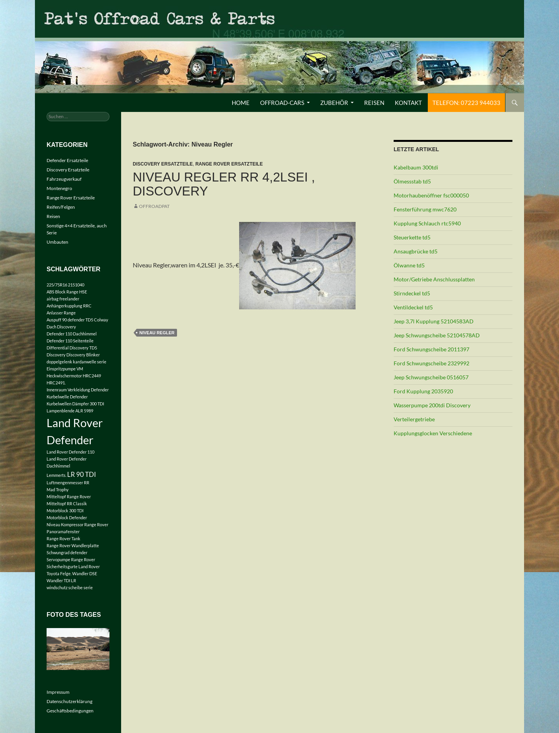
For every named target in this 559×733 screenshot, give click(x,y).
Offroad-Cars (282, 102)
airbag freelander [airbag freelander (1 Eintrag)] (63, 298)
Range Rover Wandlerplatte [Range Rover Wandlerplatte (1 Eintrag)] (73, 545)
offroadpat (154, 206)
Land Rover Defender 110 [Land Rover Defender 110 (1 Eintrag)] (70, 451)
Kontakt (408, 102)
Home (241, 102)
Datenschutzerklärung (69, 701)
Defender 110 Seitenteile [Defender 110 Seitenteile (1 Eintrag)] (70, 340)
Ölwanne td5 (409, 265)
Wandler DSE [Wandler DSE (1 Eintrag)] (84, 573)
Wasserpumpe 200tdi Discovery (432, 405)
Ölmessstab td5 (412, 181)
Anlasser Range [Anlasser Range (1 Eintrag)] (61, 312)
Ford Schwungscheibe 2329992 (431, 363)
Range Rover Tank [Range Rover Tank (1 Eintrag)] (63, 538)
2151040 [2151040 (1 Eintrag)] (76, 284)
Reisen (374, 102)
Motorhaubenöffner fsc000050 (431, 195)
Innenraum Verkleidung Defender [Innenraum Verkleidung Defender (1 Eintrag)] (78, 389)
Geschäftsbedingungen (70, 711)
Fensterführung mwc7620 (425, 209)
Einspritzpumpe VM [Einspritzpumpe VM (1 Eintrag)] (65, 368)
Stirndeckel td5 (412, 293)
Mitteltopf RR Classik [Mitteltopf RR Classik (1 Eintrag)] (67, 503)
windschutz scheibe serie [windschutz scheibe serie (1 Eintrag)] (70, 587)
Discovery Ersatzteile (163, 164)
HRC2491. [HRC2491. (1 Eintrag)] (56, 382)
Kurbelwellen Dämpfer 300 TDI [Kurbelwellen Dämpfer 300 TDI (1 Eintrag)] (75, 403)
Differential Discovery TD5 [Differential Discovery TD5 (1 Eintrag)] (72, 347)
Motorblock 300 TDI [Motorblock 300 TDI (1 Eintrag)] (65, 510)
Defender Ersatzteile (67, 160)
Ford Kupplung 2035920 (423, 391)
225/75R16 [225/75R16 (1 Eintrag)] (57, 284)
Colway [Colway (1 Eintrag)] (101, 319)
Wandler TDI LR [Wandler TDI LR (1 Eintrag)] (61, 580)
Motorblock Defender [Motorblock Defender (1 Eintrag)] (67, 517)
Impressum (58, 692)
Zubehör (334, 102)
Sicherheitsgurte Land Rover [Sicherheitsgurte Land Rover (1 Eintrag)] (73, 566)
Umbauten (57, 242)
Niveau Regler (156, 332)
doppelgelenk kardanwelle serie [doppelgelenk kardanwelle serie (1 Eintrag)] (76, 361)
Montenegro (59, 188)
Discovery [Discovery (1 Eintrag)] (56, 354)
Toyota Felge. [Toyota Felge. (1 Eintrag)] (59, 573)
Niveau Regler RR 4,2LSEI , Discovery (224, 184)
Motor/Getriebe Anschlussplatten (434, 279)
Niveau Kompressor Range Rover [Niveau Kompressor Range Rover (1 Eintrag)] (77, 524)
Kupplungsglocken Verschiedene (433, 433)
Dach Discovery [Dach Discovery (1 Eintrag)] (61, 326)
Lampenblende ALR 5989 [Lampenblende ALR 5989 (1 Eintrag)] (70, 410)
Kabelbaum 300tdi (416, 167)
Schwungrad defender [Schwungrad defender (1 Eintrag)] (67, 552)
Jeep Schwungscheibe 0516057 (431, 377)
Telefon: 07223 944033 (466, 102)
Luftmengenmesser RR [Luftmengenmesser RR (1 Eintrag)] (68, 482)
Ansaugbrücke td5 (415, 251)
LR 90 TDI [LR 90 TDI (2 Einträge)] (81, 474)
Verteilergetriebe (414, 419)
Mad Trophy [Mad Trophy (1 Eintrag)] (58, 489)
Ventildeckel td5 (413, 307)
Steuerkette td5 (412, 237)
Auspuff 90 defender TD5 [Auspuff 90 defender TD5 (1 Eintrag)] (70, 319)
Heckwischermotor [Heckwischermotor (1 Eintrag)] (64, 375)
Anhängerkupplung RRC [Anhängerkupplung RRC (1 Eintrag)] (69, 305)
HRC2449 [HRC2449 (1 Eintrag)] (92, 375)
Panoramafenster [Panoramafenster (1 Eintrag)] (63, 531)
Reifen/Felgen (61, 207)
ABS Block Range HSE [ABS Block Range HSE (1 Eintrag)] (67, 291)
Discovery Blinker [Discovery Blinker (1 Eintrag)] (83, 354)
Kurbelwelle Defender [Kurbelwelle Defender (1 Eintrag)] (67, 396)
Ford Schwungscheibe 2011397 (431, 349)
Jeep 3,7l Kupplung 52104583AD (434, 321)
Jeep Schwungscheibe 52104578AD (437, 335)
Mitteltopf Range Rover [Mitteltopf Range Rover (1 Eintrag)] (69, 496)
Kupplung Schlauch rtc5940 (427, 223)
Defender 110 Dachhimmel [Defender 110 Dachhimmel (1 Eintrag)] (72, 333)
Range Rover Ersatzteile (229, 164)
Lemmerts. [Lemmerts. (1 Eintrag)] (56, 475)
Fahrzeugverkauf (64, 179)
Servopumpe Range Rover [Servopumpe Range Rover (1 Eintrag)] (71, 559)
